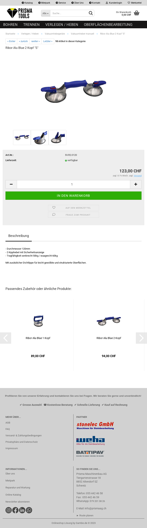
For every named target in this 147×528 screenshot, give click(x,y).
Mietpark (44, 3)
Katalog (27, 3)
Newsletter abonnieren (17, 501)
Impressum (11, 448)
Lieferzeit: (11, 160)
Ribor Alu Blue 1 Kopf (38, 338)
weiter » (35, 41)
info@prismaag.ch (95, 508)
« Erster (11, 41)
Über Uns (77, 3)
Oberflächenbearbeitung (108, 24)
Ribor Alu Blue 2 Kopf (109, 338)
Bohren (10, 24)
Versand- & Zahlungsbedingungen (23, 435)
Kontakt (94, 3)
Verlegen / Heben (61, 24)
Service (61, 3)
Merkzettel (135, 3)
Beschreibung (18, 236)
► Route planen (84, 515)
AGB (7, 422)
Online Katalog (13, 494)
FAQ (7, 429)
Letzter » (47, 41)
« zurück (23, 41)
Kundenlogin (114, 3)
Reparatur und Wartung (17, 487)
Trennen (31, 24)
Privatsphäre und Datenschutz (21, 441)
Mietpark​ (10, 480)
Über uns (10, 473)
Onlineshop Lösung (62, 523)
